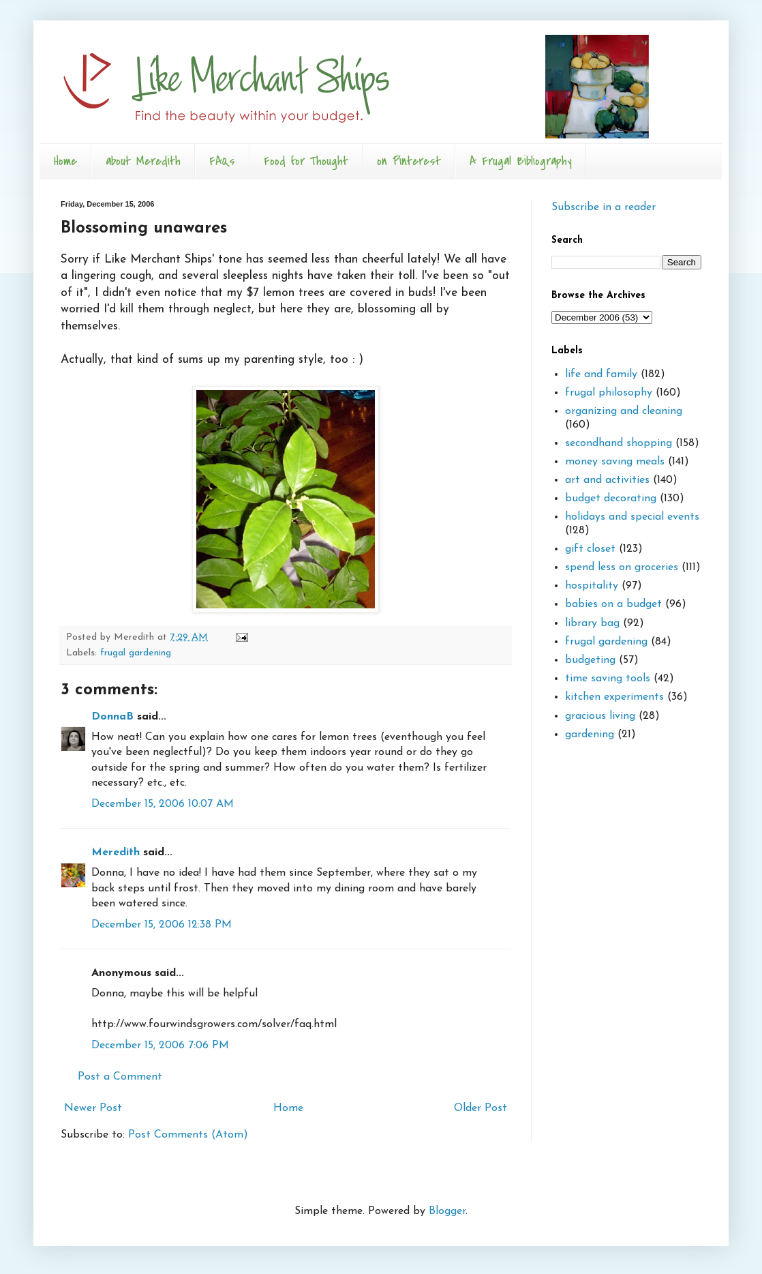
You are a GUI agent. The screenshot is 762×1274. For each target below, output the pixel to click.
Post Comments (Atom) (188, 1134)
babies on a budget (613, 604)
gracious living (600, 716)
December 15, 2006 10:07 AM (162, 804)
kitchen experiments (614, 697)
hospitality (591, 585)
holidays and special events (632, 517)
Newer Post (93, 1108)
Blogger (447, 1211)
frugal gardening (135, 653)
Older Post (480, 1108)
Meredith (115, 852)
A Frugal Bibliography (521, 161)
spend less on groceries (621, 567)
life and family (601, 374)
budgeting (590, 660)
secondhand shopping (618, 443)
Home (65, 161)
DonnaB (112, 716)
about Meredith (143, 161)
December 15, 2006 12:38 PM (161, 924)
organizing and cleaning (623, 411)
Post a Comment (120, 1076)
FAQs (222, 161)
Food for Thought (306, 161)
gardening (589, 734)
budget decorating (610, 498)
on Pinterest (409, 161)
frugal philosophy (608, 392)
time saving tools (607, 678)
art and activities (607, 480)
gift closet (590, 549)
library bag (592, 623)
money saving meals (615, 461)
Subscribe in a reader (603, 207)
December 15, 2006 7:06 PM (160, 1045)
